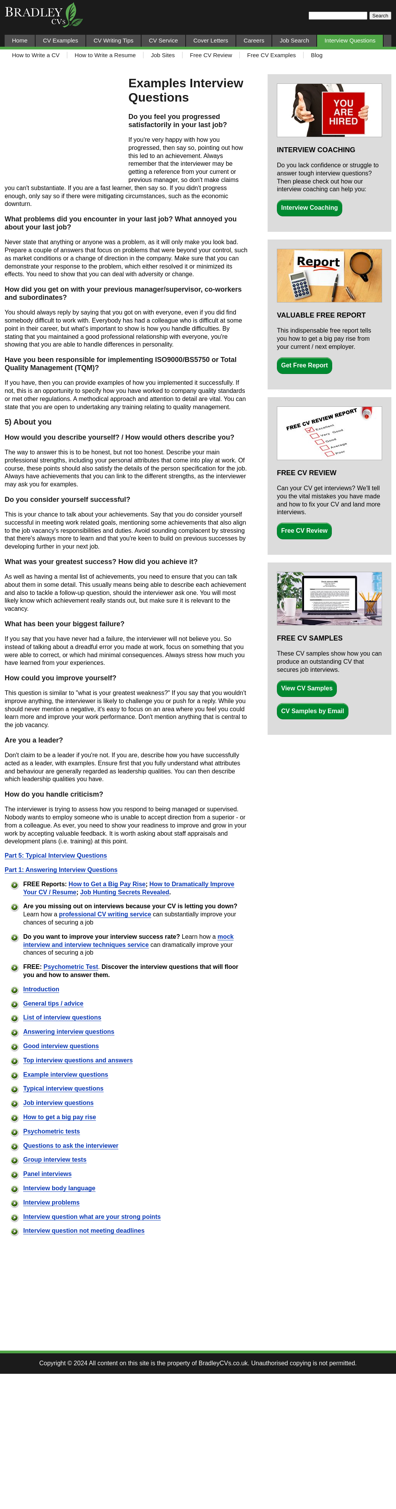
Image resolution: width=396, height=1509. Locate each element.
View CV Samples (307, 688)
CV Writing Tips (113, 40)
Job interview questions (58, 1102)
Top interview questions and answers (78, 1060)
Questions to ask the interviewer (70, 1145)
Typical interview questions (63, 1088)
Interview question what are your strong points (92, 1216)
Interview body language (59, 1188)
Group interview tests (55, 1159)
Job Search (294, 40)
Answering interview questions (68, 1031)
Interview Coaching (309, 207)
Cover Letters (210, 40)
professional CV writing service (105, 914)
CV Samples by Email (312, 711)
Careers (254, 40)
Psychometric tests (51, 1131)
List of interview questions (62, 1017)
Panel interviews (47, 1174)
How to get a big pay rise (59, 1117)
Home (19, 40)
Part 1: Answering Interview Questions (61, 870)
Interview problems (51, 1202)
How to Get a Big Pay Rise (106, 884)
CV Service (163, 40)
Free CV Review (304, 530)
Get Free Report (304, 365)
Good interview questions (61, 1046)
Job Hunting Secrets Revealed (124, 892)
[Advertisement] (63, 126)
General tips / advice (53, 1003)
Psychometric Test (70, 967)
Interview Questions (350, 40)
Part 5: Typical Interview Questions (56, 855)
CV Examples (60, 40)
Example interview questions (65, 1074)
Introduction (41, 989)
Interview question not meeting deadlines (84, 1230)
